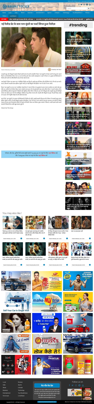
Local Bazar (13, 16)
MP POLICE (90, 1)
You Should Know (78, 12)
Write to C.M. (77, 1)
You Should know (22, 393)
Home (4, 12)
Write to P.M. (70, 1)
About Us (67, 401)
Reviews (20, 382)
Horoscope (5, 395)
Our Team (78, 401)
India (16, 12)
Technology (66, 12)
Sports (49, 12)
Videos (5, 16)
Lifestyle (57, 12)
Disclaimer (89, 401)
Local (10, 12)
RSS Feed (84, 401)
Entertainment (40, 12)
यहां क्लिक (52, 153)
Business (31, 12)
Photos (87, 12)
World (23, 12)
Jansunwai (83, 1)
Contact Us (72, 401)
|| (63, 19)
